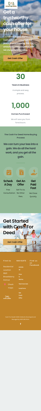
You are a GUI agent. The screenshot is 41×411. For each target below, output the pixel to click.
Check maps (9, 286)
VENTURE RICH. (24, 319)
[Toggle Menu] (36, 4)
